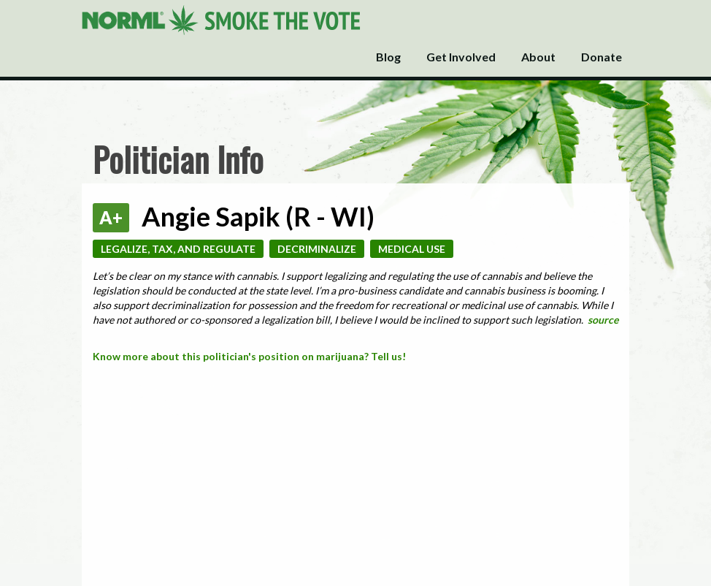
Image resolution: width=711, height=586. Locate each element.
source (603, 319)
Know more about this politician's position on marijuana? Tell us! (249, 356)
